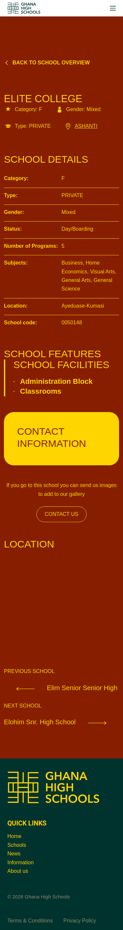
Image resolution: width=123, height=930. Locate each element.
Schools (17, 845)
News (14, 853)
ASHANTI (80, 126)
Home (15, 836)
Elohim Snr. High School (61, 722)
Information (21, 862)
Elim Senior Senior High (60, 687)
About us (18, 871)
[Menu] (113, 8)
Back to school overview (47, 62)
